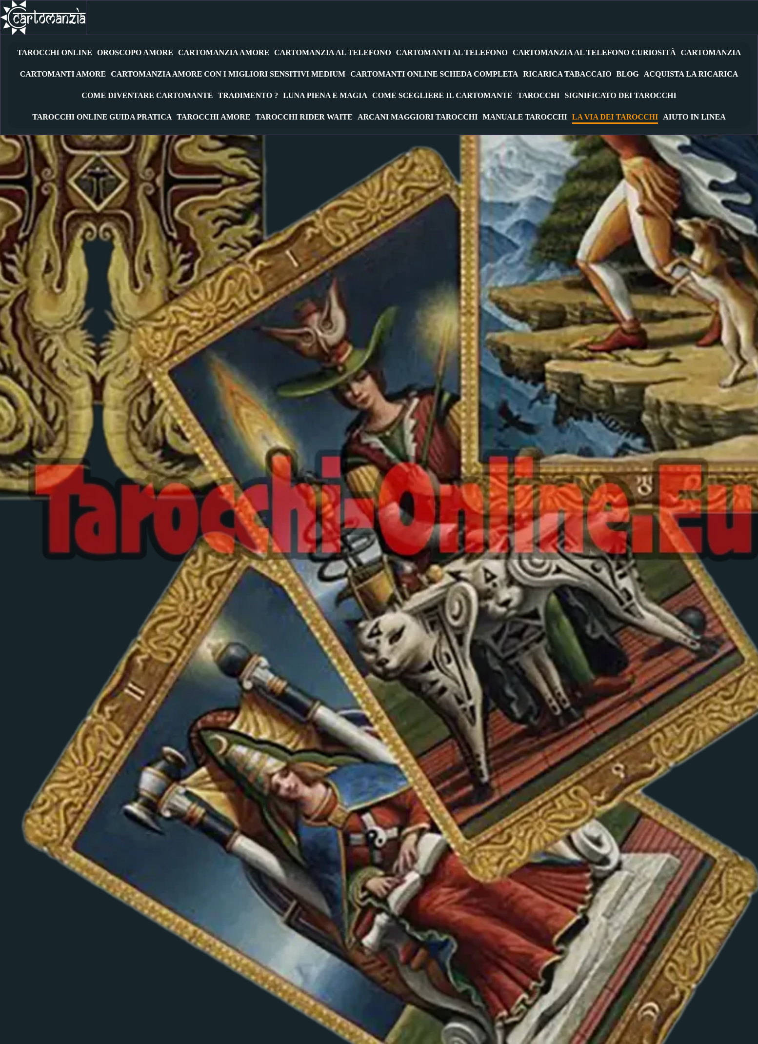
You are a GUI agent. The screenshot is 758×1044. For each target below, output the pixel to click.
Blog (628, 74)
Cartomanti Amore (63, 74)
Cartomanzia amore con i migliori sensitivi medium (228, 74)
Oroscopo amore (135, 53)
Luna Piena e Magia (325, 96)
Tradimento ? (248, 96)
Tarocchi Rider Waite (304, 117)
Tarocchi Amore (213, 117)
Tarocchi (539, 96)
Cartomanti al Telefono (452, 53)
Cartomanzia (710, 53)
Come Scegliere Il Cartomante (442, 96)
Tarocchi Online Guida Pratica (102, 117)
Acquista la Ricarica (691, 74)
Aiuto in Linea (694, 117)
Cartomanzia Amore (223, 53)
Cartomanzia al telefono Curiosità (594, 53)
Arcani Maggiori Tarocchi (418, 117)
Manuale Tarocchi (525, 117)
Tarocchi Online (54, 53)
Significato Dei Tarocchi (621, 96)
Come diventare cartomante (147, 96)
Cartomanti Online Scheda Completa (434, 74)
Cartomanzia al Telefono (332, 53)
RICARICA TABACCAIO (567, 74)
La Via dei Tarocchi (615, 117)
